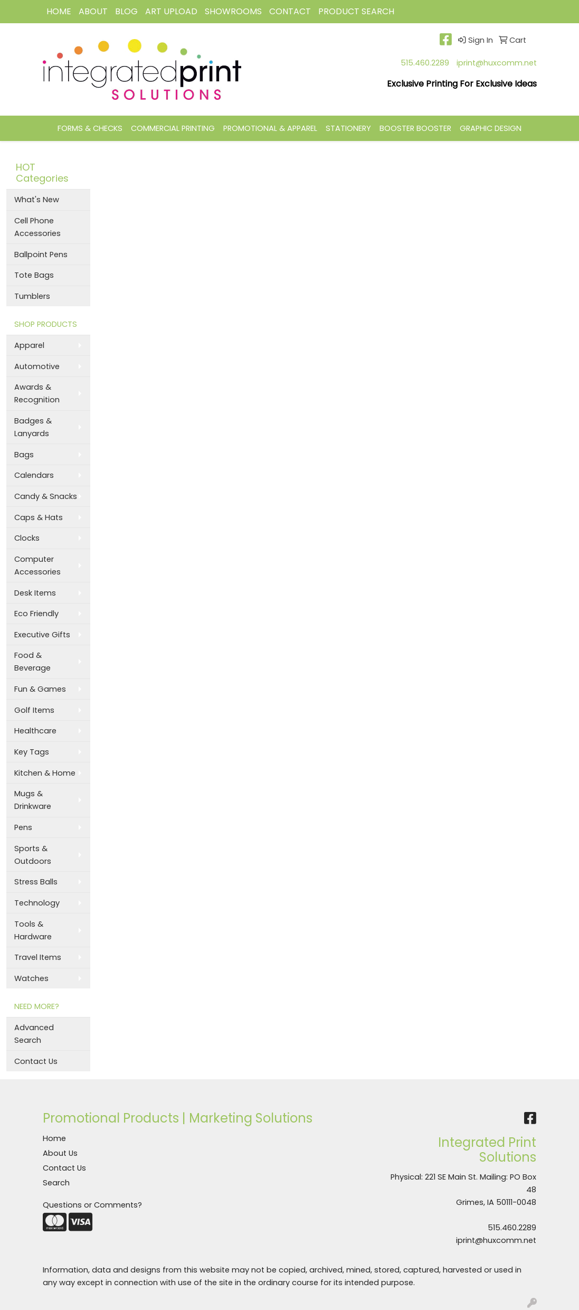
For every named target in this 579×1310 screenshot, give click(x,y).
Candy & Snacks (45, 496)
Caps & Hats (38, 517)
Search (56, 1182)
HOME (58, 11)
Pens (23, 827)
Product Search (356, 11)
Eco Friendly (36, 613)
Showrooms (233, 11)
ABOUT (93, 11)
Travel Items (37, 957)
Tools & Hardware (33, 930)
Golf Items (34, 710)
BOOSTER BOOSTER (415, 128)
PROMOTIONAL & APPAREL (270, 128)
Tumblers (32, 296)
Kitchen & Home (44, 773)
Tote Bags (34, 275)
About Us (60, 1153)
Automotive (37, 366)
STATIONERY (348, 128)
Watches (31, 978)
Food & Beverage (32, 661)
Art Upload (171, 11)
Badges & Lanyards (33, 427)
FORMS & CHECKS (90, 128)
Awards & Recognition (37, 393)
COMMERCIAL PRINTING (173, 128)
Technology (37, 903)
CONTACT (290, 11)
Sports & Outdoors (32, 854)
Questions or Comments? (92, 1205)
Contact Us (36, 1061)
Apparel (29, 345)
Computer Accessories (37, 565)
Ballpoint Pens (41, 254)
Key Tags (31, 752)
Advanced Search (34, 1033)
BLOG (126, 11)
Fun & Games (40, 689)
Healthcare (35, 730)
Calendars (34, 475)
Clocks (27, 538)
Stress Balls (36, 882)
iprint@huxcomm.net (497, 63)
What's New (36, 199)
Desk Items (35, 593)
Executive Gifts (42, 634)
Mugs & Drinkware (32, 800)
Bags (24, 454)
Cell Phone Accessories (37, 227)
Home (54, 1138)
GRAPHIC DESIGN (490, 128)
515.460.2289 (425, 63)
